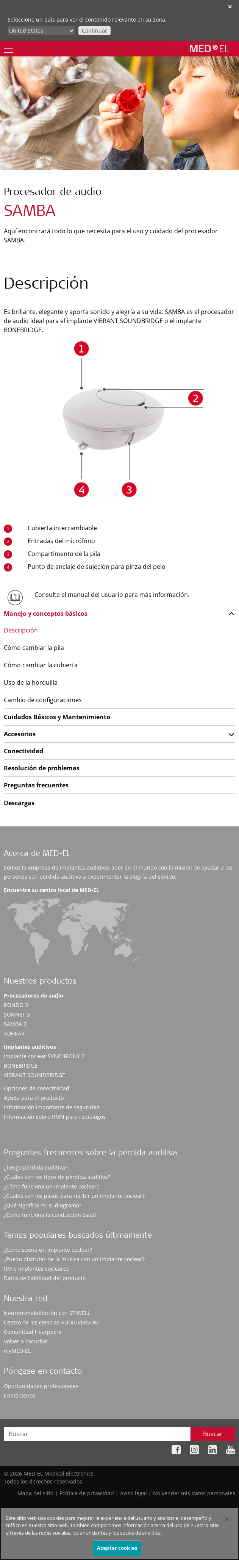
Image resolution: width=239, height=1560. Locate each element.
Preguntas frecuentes (36, 785)
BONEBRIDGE (20, 1065)
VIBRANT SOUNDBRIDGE (34, 1075)
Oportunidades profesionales (41, 1386)
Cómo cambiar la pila (34, 647)
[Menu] (8, 49)
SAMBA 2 (15, 1024)
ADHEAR (14, 1033)
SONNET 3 (17, 1014)
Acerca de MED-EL (37, 854)
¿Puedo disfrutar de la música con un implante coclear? (74, 1259)
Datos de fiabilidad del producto (45, 1278)
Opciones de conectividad (36, 1088)
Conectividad (23, 751)
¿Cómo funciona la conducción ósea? (50, 1214)
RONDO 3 (16, 1005)
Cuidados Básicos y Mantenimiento (57, 717)
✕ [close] (230, 6)
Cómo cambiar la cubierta (41, 665)
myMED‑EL (17, 1350)
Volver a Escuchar (26, 1341)
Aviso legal (133, 1493)
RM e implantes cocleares (36, 1268)
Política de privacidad (86, 1493)
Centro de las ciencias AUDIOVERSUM (51, 1322)
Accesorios (20, 734)
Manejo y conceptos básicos (45, 613)
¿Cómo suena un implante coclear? (48, 1249)
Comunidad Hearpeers (32, 1331)
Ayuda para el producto (34, 1097)
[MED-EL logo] (209, 48)
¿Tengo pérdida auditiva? (35, 1167)
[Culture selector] (41, 30)
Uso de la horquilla (31, 682)
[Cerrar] (227, 1523)
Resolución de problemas (42, 768)
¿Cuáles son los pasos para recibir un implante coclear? (74, 1195)
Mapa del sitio (35, 1493)
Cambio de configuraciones (43, 700)
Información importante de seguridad (52, 1107)
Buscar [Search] (213, 1434)
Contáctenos (19, 1395)
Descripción (21, 630)
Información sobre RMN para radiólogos (55, 1116)
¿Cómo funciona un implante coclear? (51, 1186)
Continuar (94, 30)
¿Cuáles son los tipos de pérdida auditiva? (57, 1177)
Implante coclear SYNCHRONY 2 (44, 1056)
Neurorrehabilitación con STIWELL (47, 1312)
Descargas (19, 803)
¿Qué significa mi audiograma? (42, 1205)
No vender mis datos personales (194, 1493)
